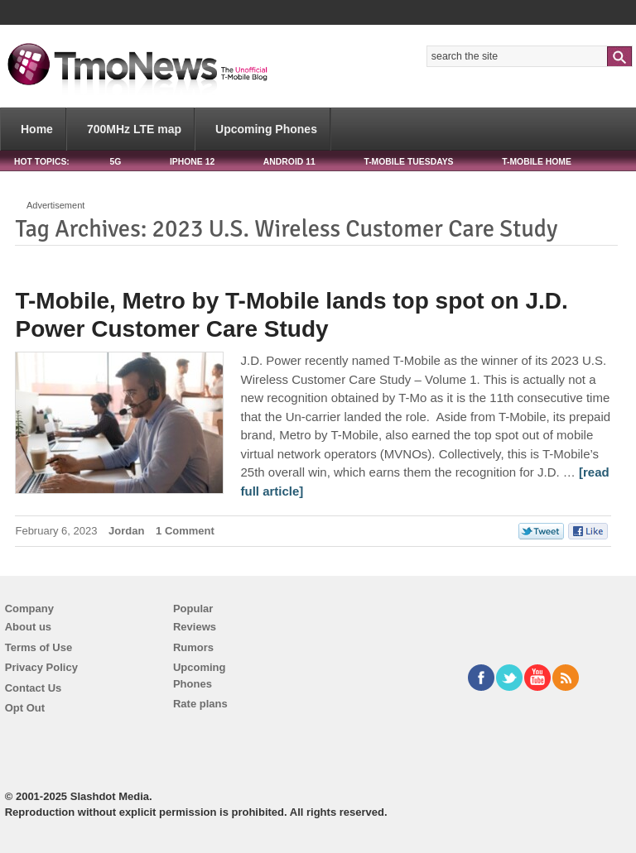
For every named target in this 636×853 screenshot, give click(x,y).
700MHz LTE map (134, 129)
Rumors (193, 647)
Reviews (194, 627)
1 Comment (185, 531)
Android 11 (289, 161)
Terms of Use (38, 647)
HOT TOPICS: (42, 161)
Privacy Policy (41, 667)
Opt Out (25, 708)
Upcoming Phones (266, 129)
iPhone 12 (192, 161)
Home (37, 129)
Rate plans (200, 703)
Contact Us (33, 688)
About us (28, 627)
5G (115, 161)
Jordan (126, 531)
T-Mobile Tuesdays (408, 161)
